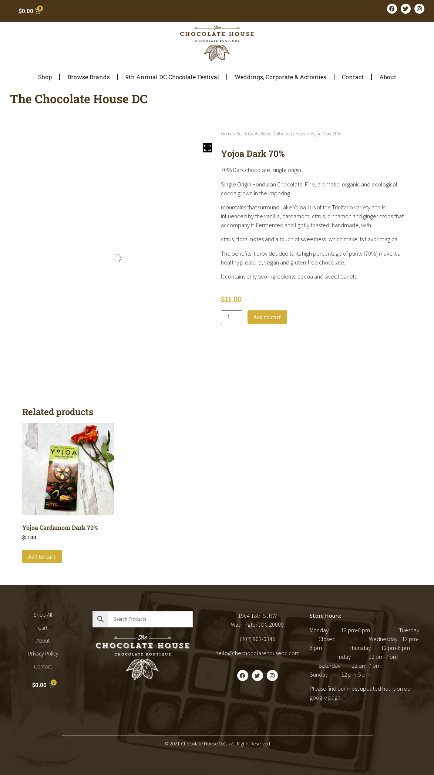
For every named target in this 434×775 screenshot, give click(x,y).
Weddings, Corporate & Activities (280, 77)
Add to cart (267, 317)
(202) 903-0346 (257, 639)
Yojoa (301, 134)
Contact (353, 77)
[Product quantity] (231, 317)
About (387, 77)
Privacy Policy (43, 653)
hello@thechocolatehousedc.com (257, 653)
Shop (45, 77)
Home (227, 134)
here (347, 697)
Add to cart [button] (42, 556)
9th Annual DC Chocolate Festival (172, 77)
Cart (43, 627)
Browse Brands (88, 77)
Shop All (43, 614)
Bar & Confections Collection (264, 134)
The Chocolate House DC (79, 99)
